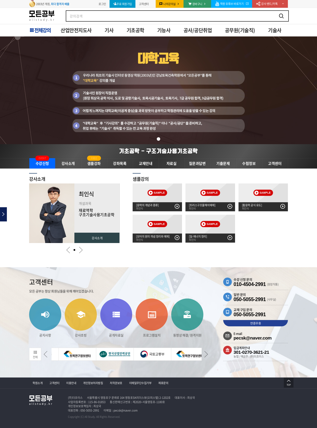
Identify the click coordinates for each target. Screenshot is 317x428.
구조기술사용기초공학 (96, 213)
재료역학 (86, 209)
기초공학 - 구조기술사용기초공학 (158, 151)
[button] (158, 139)
